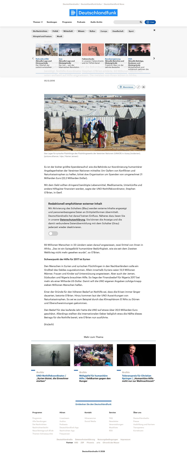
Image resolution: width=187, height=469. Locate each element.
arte (98, 442)
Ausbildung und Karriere (144, 424)
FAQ (111, 418)
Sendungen (52, 22)
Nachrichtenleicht (40, 427)
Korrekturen (138, 430)
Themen (36, 22)
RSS (111, 430)
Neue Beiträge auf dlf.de (42, 430)
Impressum (125, 439)
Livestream (64, 418)
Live (150, 22)
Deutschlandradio (71, 4)
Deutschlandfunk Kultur (91, 4)
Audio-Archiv (96, 22)
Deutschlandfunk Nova (114, 4)
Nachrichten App (67, 430)
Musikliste (113, 427)
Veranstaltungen (116, 424)
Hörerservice (90, 418)
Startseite (35, 31)
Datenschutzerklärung (72, 219)
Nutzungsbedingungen (108, 439)
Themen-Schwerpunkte (42, 434)
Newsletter (113, 421)
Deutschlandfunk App (69, 427)
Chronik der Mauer (111, 442)
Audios (63, 421)
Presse (136, 421)
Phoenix (90, 442)
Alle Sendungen (39, 421)
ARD (76, 442)
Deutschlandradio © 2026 (93, 451)
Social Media (90, 421)
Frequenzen (65, 434)
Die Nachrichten (49, 31)
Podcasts (81, 22)
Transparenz (138, 427)
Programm (67, 22)
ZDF (82, 442)
